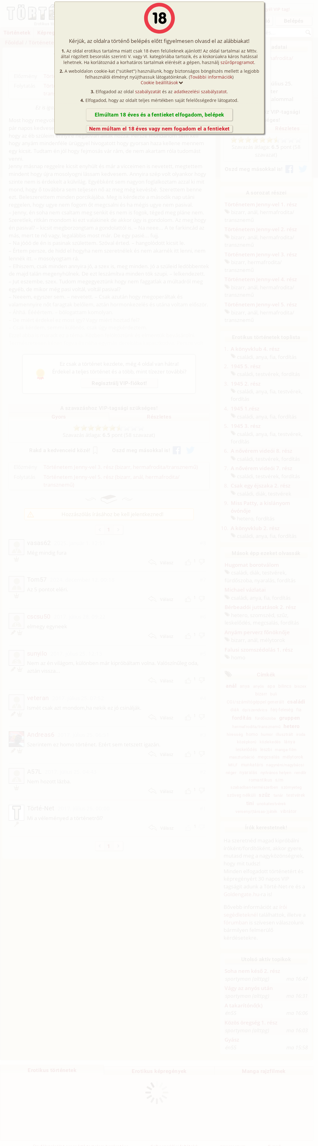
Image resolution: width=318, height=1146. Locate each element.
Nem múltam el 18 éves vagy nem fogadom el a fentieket (159, 129)
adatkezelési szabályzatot (200, 91)
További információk (211, 77)
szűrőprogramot (237, 62)
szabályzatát (148, 91)
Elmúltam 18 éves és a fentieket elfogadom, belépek (159, 115)
